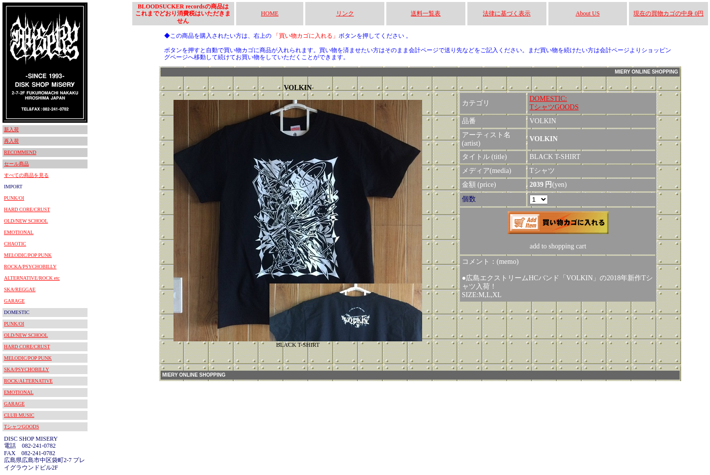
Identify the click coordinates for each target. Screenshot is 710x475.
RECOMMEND (20, 152)
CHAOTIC (15, 243)
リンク (345, 13)
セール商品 (16, 163)
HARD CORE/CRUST (27, 209)
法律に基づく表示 (507, 13)
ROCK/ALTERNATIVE (28, 381)
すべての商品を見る (26, 175)
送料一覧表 (426, 13)
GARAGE (14, 301)
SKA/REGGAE (19, 289)
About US (588, 13)
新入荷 (11, 129)
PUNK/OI (14, 198)
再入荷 (11, 141)
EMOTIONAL (18, 232)
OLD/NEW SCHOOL (26, 221)
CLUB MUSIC (19, 415)
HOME (269, 13)
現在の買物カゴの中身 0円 (668, 13)
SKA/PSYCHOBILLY (26, 369)
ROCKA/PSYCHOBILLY (30, 266)
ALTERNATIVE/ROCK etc (32, 278)
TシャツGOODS (21, 426)
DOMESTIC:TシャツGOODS (554, 103)
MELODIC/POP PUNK (28, 255)
